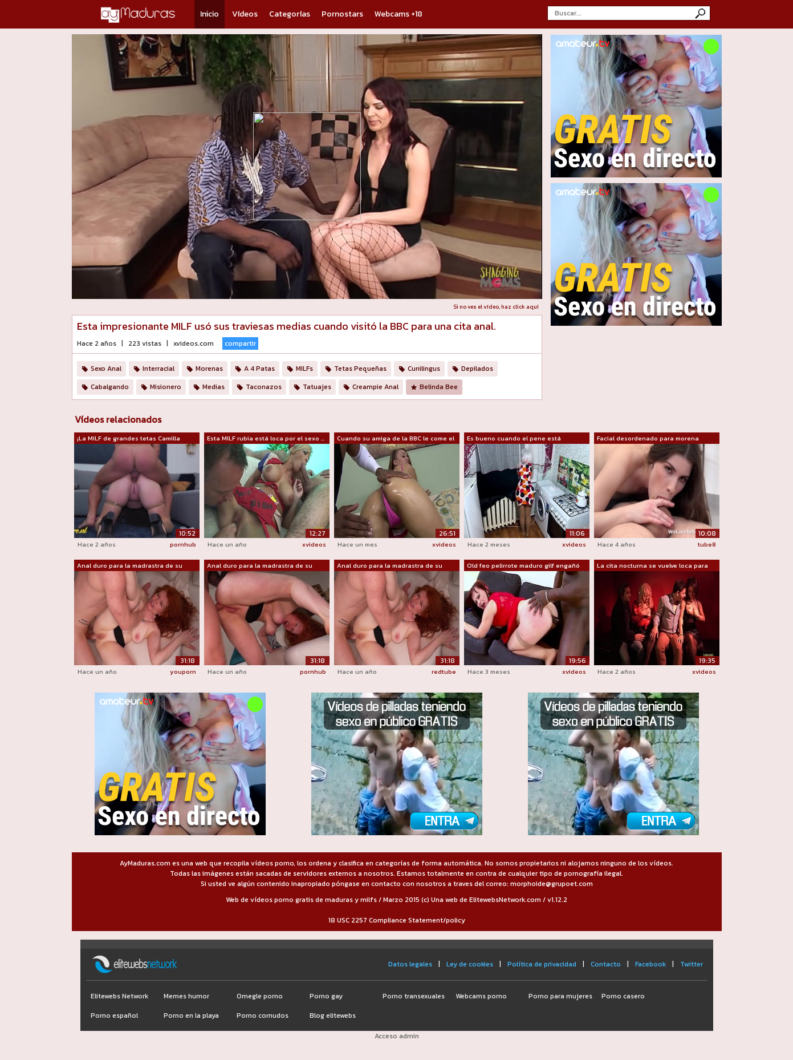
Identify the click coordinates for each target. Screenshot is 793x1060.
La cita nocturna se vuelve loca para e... (652, 566)
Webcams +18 (398, 14)
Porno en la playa (191, 1015)
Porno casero (623, 996)
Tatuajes (317, 387)
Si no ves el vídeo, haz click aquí (496, 306)
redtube (444, 671)
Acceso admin (397, 1036)
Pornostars (342, 14)
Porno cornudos (262, 1015)
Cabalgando (110, 387)
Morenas (209, 368)
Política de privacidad (541, 964)
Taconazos (264, 387)
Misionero (165, 387)
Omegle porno (260, 996)
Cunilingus (424, 368)
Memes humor (186, 996)
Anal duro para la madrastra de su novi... (129, 566)
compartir (240, 343)
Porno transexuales (414, 996)
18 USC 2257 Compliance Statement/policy (396, 920)
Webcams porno (481, 996)
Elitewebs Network (119, 996)
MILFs (304, 368)
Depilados (477, 368)
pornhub (183, 544)
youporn (183, 671)
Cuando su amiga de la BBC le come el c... (395, 439)
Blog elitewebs (333, 1015)
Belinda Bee (439, 387)
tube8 (707, 544)
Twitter (691, 964)
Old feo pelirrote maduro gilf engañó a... (523, 566)
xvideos (314, 544)
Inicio (209, 14)
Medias (213, 387)
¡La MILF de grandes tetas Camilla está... (128, 439)
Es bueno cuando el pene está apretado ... (514, 439)
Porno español (114, 1015)
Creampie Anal (375, 387)
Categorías (289, 14)
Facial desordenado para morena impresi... (648, 439)
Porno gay (326, 996)
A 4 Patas (259, 368)
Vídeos (245, 14)
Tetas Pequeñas (360, 368)
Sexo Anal (106, 368)
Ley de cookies (469, 964)
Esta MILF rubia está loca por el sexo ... (265, 438)
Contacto (606, 964)
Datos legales (410, 964)
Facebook (650, 964)
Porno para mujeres (560, 996)
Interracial (158, 368)
